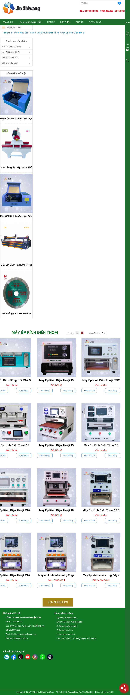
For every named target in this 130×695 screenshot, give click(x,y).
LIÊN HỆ (51, 22)
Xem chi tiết (44, 390)
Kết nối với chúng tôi (13, 651)
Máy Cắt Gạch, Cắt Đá (11, 52)
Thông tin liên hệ (11, 613)
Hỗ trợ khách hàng (63, 613)
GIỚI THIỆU (65, 22)
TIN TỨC (79, 22)
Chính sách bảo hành (66, 634)
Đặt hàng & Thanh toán (67, 618)
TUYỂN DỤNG (95, 22)
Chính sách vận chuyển (67, 626)
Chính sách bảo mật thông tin (69, 622)
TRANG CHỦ (8, 22)
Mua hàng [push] (23, 390)
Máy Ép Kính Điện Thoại (48, 33)
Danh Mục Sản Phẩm (30, 22)
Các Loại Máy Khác (10, 63)
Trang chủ (7, 33)
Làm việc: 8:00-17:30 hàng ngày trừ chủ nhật (76, 638)
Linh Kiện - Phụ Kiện (10, 57)
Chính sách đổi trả (65, 630)
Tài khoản (127, 32)
